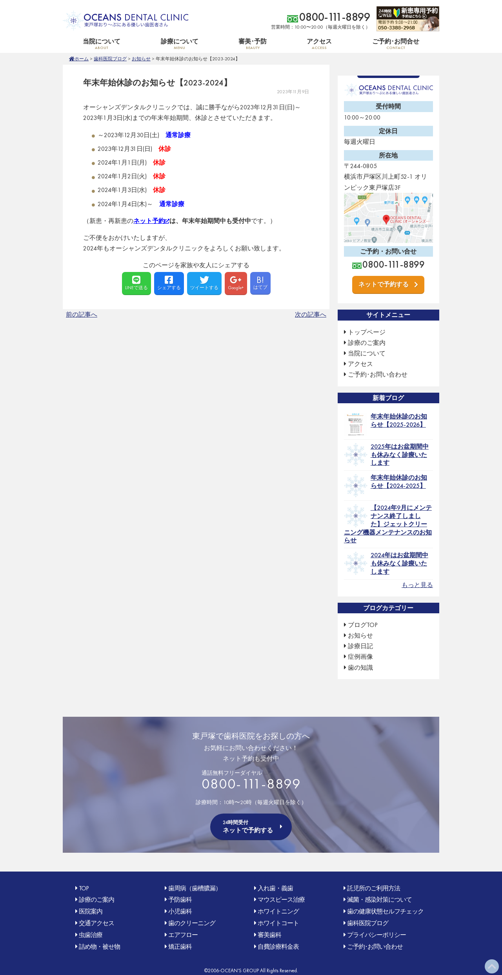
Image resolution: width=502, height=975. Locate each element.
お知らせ (141, 59)
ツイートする (204, 283)
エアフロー (183, 935)
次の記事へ (310, 314)
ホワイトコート (278, 923)
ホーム (82, 59)
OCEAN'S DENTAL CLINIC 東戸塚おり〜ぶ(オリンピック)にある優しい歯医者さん (125, 21)
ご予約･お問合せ (395, 43)
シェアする (169, 283)
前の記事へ (81, 314)
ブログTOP (363, 625)
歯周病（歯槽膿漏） (194, 888)
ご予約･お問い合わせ (377, 374)
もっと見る (417, 585)
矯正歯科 (180, 946)
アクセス (319, 43)
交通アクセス (96, 923)
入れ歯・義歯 (275, 888)
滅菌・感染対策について (379, 899)
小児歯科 (180, 911)
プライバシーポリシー (376, 935)
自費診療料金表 (278, 946)
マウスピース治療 (281, 899)
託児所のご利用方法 (373, 888)
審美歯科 (269, 935)
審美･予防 (253, 43)
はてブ (260, 282)
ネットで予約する (383, 284)
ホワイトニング (278, 911)
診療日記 (360, 646)
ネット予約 (149, 221)
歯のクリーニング (191, 923)
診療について (179, 43)
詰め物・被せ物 (99, 946)
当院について (101, 43)
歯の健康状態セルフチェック (385, 911)
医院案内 (90, 911)
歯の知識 (360, 667)
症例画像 (360, 656)
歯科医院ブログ (110, 59)
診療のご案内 (367, 343)
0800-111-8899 (334, 17)
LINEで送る (136, 283)
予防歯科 (180, 899)
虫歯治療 (90, 935)
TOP (84, 888)
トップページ (367, 332)
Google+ (236, 283)
